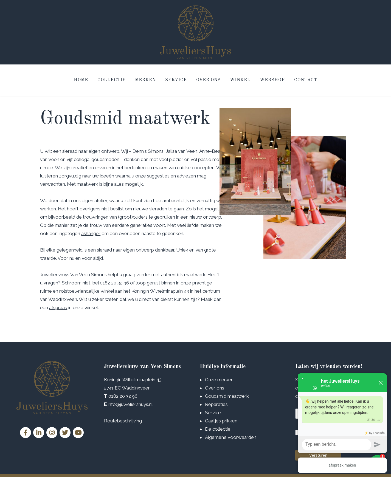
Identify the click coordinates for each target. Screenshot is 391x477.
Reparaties (216, 404)
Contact (305, 80)
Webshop (272, 80)
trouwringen (95, 217)
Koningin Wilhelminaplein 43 (160, 291)
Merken (145, 80)
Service (176, 80)
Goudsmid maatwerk (227, 396)
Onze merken (219, 379)
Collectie (111, 80)
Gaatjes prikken (221, 421)
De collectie (217, 429)
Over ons (208, 80)
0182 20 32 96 (114, 283)
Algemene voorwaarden (230, 437)
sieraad (69, 151)
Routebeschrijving (123, 421)
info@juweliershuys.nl (130, 404)
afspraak (58, 307)
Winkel (240, 80)
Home (81, 80)
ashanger (90, 233)
